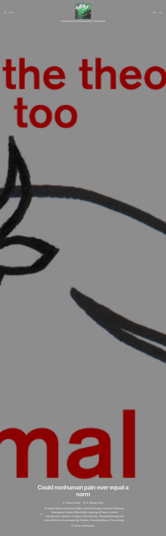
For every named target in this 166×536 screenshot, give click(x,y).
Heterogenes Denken (62, 512)
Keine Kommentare (84, 525)
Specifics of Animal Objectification (79, 516)
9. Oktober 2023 (94, 502)
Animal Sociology (92, 508)
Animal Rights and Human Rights (64, 508)
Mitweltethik (80, 512)
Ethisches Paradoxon (113, 508)
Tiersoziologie (117, 520)
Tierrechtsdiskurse (99, 520)
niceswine (75, 502)
